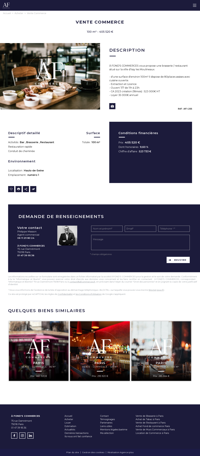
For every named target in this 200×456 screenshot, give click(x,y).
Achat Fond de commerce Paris (153, 426)
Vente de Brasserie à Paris (149, 416)
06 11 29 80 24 (25, 237)
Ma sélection (107, 433)
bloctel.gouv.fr (156, 290)
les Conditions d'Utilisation (89, 294)
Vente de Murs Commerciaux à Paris (155, 429)
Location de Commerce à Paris (152, 433)
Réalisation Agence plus (121, 452)
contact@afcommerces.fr (82, 281)
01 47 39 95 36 (25, 255)
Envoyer (180, 259)
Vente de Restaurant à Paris (151, 422)
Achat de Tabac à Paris (148, 419)
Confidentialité (65, 294)
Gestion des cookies (93, 452)
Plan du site (72, 452)
